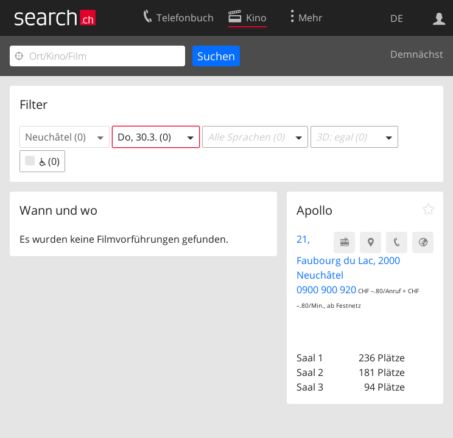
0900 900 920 (326, 289)
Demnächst (416, 54)
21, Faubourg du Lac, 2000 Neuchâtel (348, 257)
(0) (42, 161)
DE (396, 18)
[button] (64, 137)
